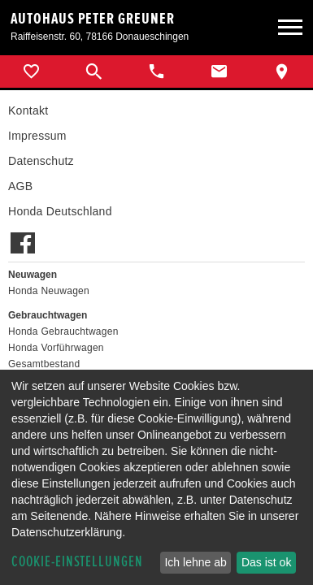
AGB (20, 186)
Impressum (37, 135)
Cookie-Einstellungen (77, 562)
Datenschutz (41, 160)
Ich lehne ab (195, 562)
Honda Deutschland (60, 211)
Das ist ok (266, 562)
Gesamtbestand (44, 364)
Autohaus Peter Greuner (93, 19)
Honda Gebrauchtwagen (63, 331)
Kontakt (28, 110)
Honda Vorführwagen (56, 347)
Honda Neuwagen (48, 291)
